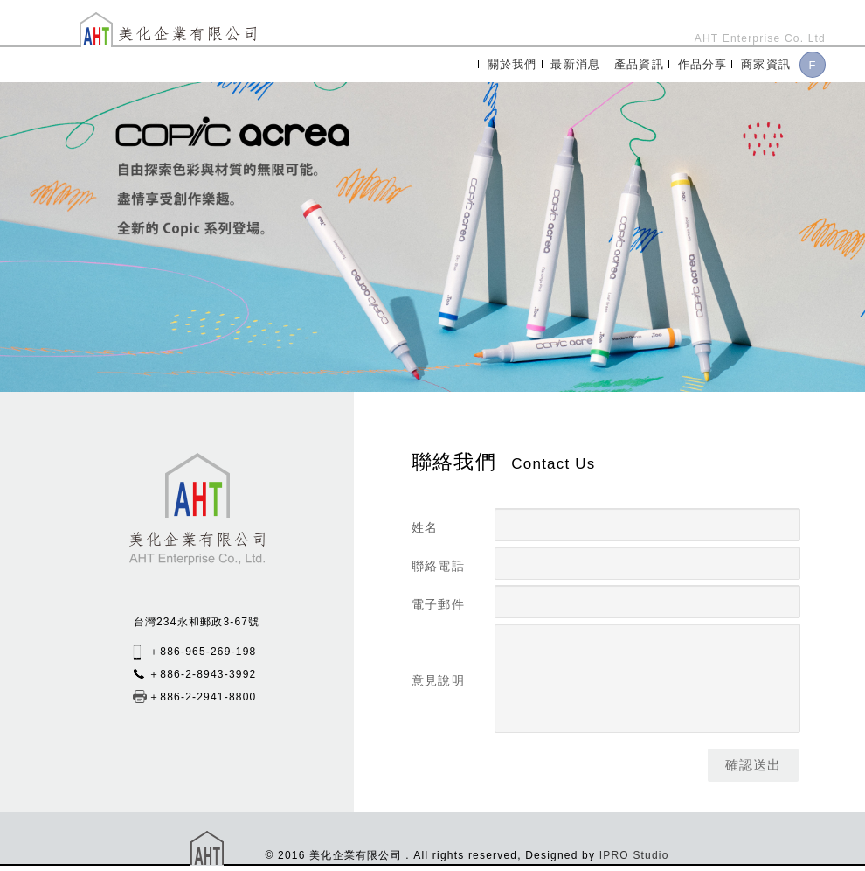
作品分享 (703, 64)
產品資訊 (639, 64)
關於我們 (512, 64)
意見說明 (438, 680)
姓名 (425, 527)
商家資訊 (766, 64)
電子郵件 (438, 604)
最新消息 (575, 64)
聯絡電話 (438, 566)
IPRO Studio (634, 855)
